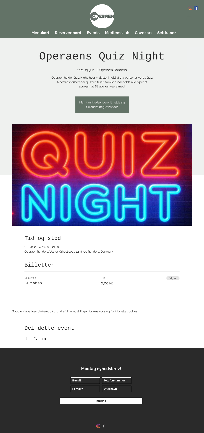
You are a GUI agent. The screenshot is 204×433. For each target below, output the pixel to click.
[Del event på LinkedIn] (44, 338)
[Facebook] (196, 8)
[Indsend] (101, 401)
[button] (189, 18)
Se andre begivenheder (102, 107)
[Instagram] (190, 8)
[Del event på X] (35, 338)
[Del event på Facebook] (26, 338)
